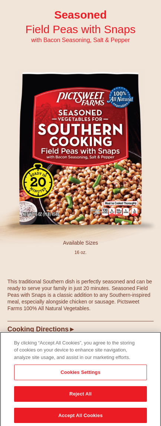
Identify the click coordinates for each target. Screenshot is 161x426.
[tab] (80, 332)
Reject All (80, 395)
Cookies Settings (80, 373)
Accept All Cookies (80, 416)
